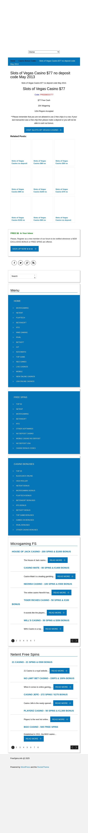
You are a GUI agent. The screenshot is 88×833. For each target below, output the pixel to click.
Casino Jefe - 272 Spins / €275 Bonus (46, 694)
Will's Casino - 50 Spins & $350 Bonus (46, 620)
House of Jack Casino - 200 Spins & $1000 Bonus (41, 551)
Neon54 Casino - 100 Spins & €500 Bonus (48, 584)
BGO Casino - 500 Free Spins (41, 727)
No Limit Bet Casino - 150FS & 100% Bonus (49, 678)
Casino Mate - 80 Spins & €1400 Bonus (46, 567)
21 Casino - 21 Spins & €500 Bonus (32, 662)
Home (12, 61)
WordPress (25, 767)
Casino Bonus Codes (27, 61)
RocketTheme (43, 767)
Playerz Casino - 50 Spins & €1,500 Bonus (49, 710)
